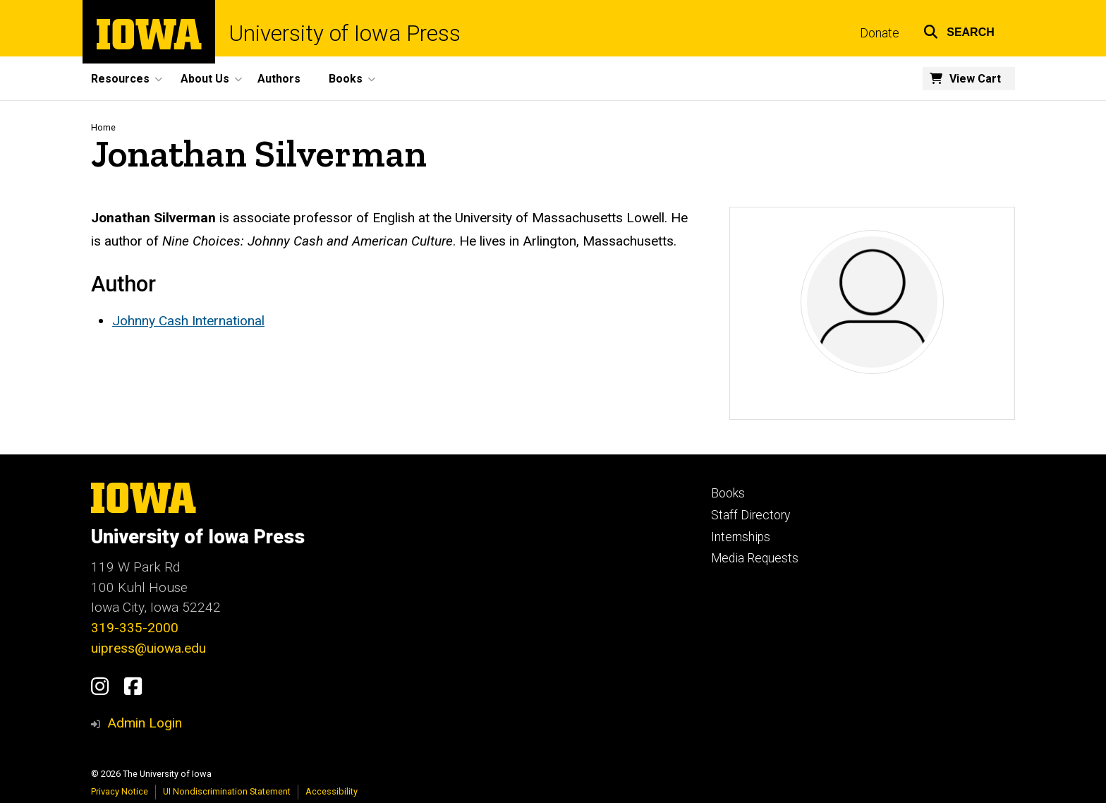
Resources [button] (120, 78)
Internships (740, 537)
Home (103, 127)
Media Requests (754, 558)
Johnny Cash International (188, 321)
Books (728, 493)
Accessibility (331, 791)
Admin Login (144, 723)
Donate (879, 33)
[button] (959, 30)
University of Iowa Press (345, 33)
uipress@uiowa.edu (148, 648)
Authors (278, 78)
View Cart (975, 78)
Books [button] (346, 78)
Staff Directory (750, 515)
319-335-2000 (134, 628)
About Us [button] (205, 78)
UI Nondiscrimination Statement (227, 791)
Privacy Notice (119, 791)
